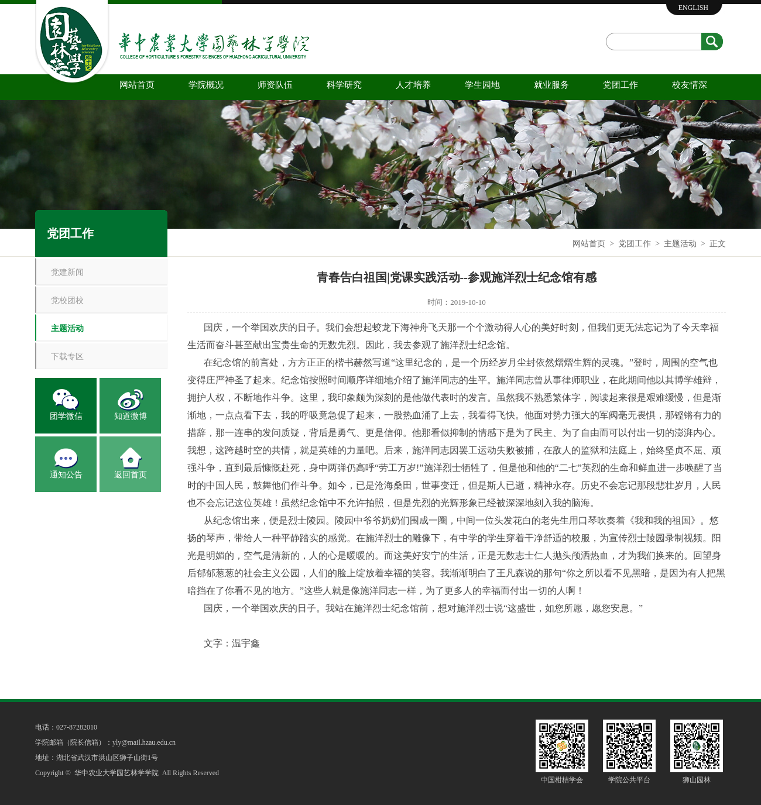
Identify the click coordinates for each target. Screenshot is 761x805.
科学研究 (344, 85)
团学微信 (66, 416)
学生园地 (482, 85)
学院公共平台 (629, 780)
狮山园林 (697, 780)
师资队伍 (275, 85)
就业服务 (551, 85)
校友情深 (689, 85)
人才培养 (413, 85)
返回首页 (130, 474)
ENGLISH (693, 8)
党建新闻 (67, 272)
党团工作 (620, 85)
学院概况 (206, 85)
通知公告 (66, 474)
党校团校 (67, 300)
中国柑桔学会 (562, 780)
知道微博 (130, 416)
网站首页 (137, 85)
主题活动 (680, 243)
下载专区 (67, 356)
